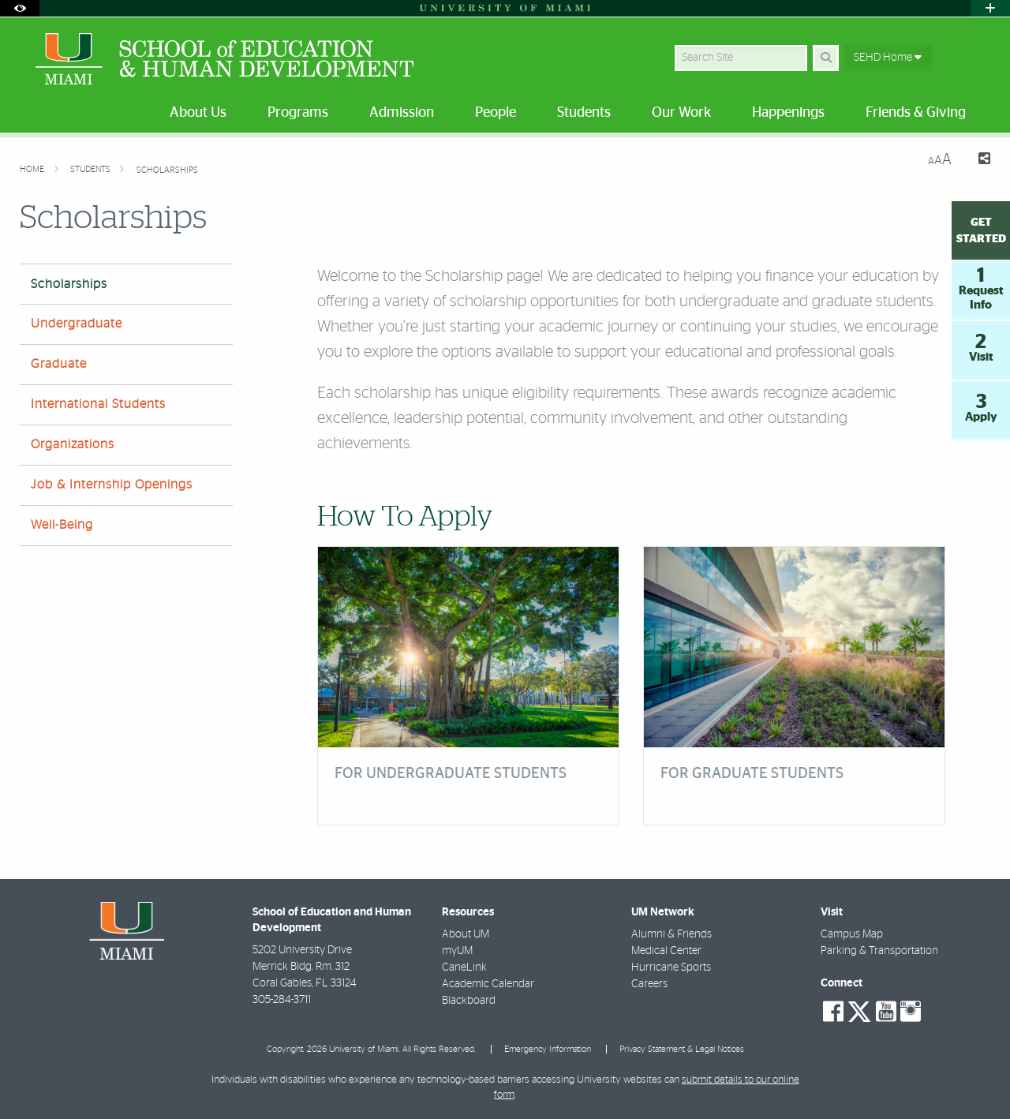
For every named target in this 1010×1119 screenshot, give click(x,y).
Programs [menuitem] (297, 113)
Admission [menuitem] (401, 113)
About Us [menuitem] (198, 113)
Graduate (59, 363)
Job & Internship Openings (112, 484)
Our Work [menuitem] (681, 113)
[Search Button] (826, 58)
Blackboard (469, 1000)
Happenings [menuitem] (788, 113)
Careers (649, 984)
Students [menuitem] (584, 113)
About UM (465, 934)
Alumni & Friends (671, 934)
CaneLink (464, 967)
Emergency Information (547, 1049)
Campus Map (852, 934)
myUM (457, 950)
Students (91, 169)
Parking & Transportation (879, 950)
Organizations (72, 444)
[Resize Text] (940, 159)
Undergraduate (76, 323)
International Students (98, 404)
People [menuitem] (495, 113)
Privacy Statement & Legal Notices (681, 1049)
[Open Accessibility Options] (19, 8)
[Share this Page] (977, 160)
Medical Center (666, 950)
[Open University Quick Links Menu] (990, 8)
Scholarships (167, 170)
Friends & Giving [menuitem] (916, 113)
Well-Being (62, 524)
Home (33, 169)
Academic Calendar (488, 984)
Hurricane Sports (671, 967)
